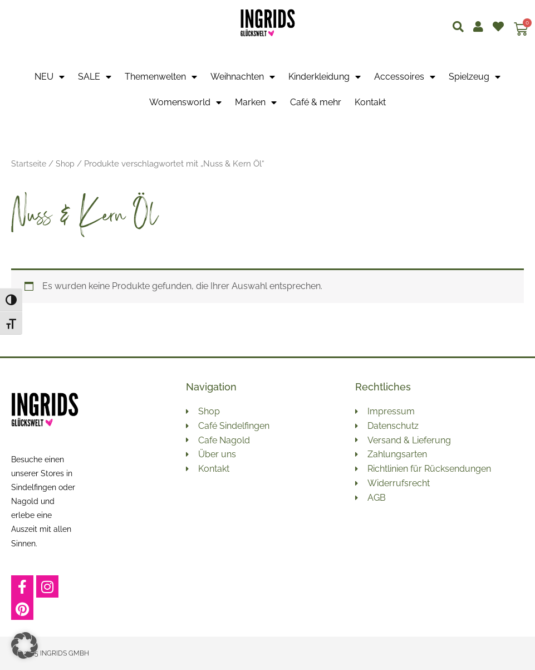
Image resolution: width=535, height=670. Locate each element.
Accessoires (404, 77)
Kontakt (370, 102)
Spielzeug (474, 77)
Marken (256, 102)
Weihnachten (242, 77)
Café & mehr (315, 102)
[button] (24, 645)
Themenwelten (161, 77)
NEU (50, 77)
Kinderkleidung (324, 77)
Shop (67, 163)
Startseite (29, 163)
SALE (94, 77)
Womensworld (185, 102)
